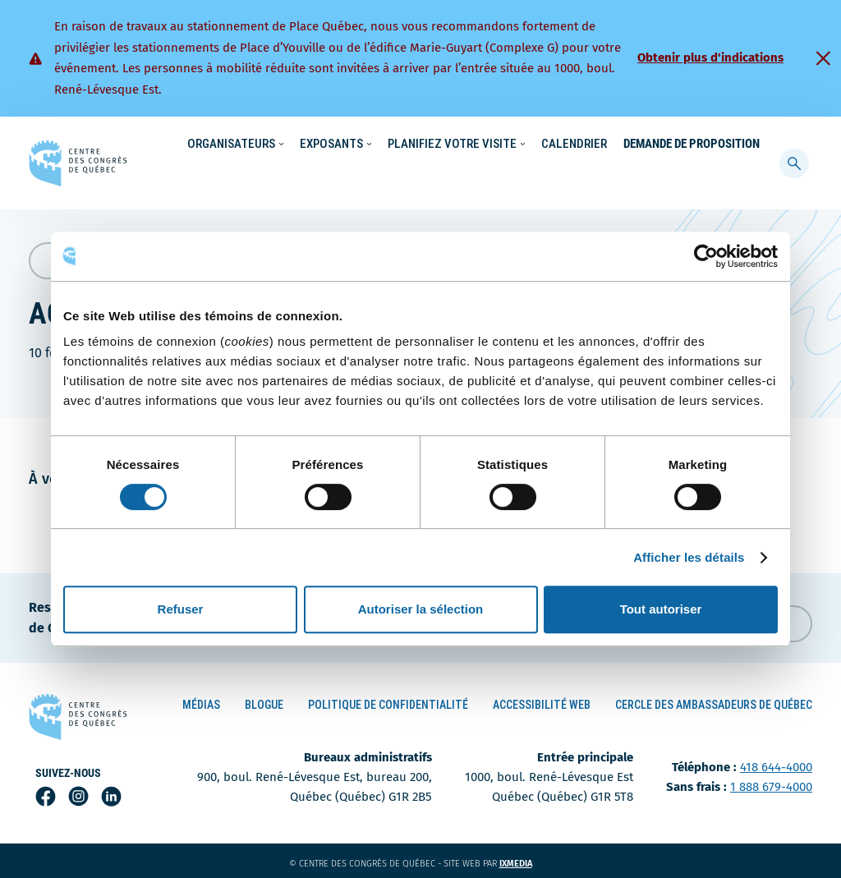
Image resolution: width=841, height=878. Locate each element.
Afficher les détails (688, 557)
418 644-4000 (776, 763)
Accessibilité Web (542, 700)
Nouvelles (547, 144)
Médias (201, 700)
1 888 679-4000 (771, 783)
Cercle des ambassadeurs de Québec (713, 700)
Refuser (181, 609)
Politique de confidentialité (388, 700)
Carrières (614, 144)
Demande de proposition (691, 177)
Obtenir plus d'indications (710, 57)
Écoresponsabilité (459, 144)
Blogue (264, 700)
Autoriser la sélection (421, 609)
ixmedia (526, 860)
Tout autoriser (661, 609)
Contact (740, 144)
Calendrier (574, 177)
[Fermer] (823, 58)
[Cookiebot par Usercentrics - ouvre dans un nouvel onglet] (706, 256)
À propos (679, 144)
